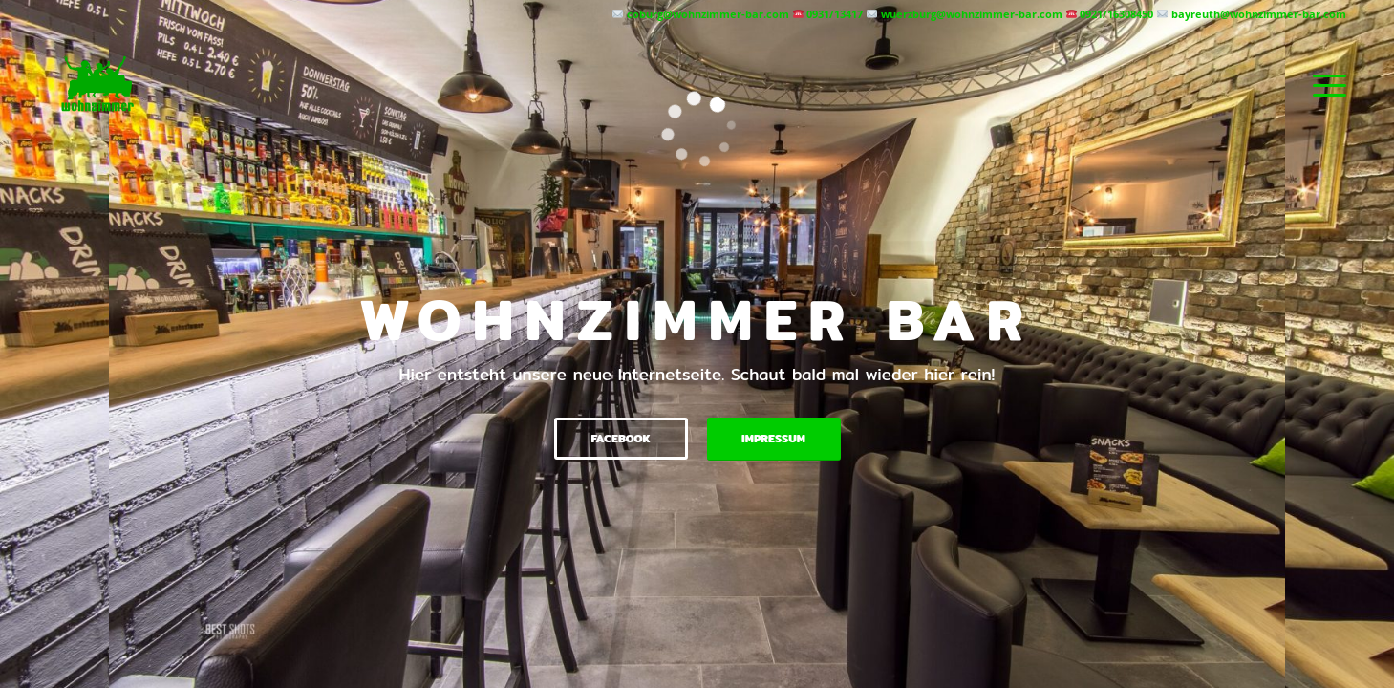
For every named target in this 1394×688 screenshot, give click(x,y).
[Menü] (1323, 85)
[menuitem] (1323, 85)
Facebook (620, 438)
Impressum (773, 438)
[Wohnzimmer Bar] (98, 85)
